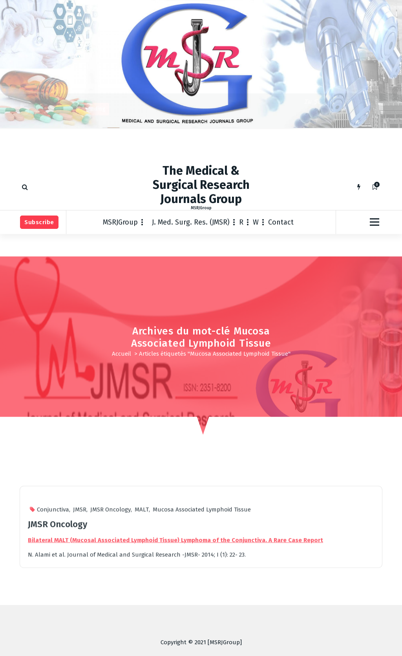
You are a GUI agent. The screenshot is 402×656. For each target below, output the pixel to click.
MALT (142, 599)
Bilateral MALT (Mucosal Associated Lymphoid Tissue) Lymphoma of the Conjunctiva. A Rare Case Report (175, 629)
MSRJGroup (120, 222)
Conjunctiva (53, 599)
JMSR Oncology (110, 599)
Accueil (121, 353)
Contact (281, 222)
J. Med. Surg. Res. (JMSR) (191, 222)
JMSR (79, 599)
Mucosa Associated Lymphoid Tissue (202, 599)
